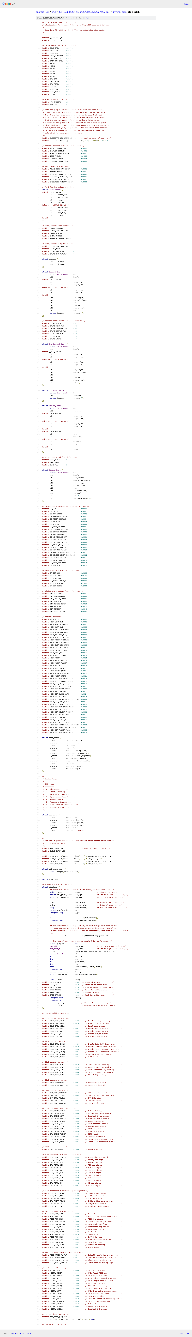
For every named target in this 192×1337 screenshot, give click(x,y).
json (188, 1333)
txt (181, 1333)
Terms (28, 1333)
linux (53, 11)
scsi (124, 11)
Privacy (21, 1333)
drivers (116, 11)
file (86, 18)
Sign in (187, 4)
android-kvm (42, 11)
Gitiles (14, 1333)
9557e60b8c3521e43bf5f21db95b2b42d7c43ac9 (83, 11)
